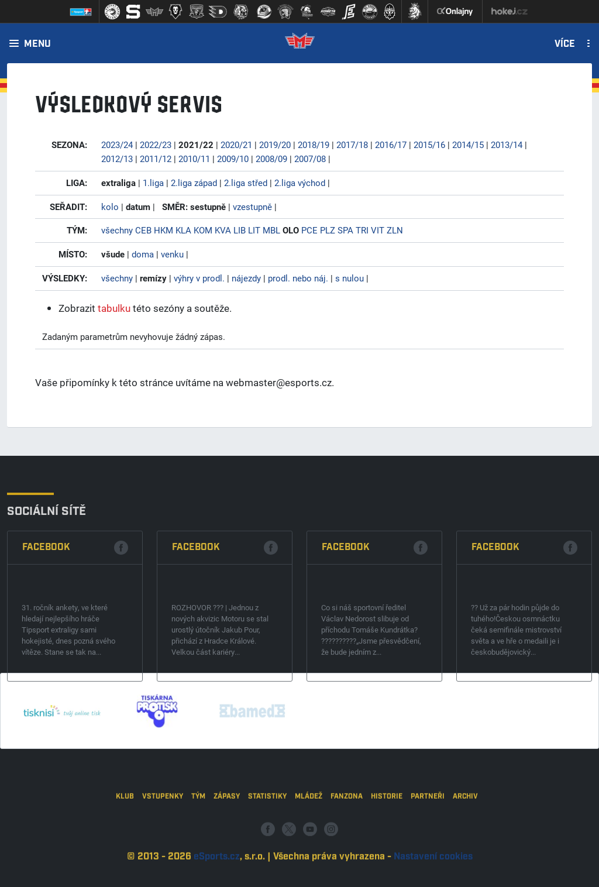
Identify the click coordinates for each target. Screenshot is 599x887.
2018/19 (313, 144)
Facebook (46, 616)
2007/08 (310, 158)
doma (143, 254)
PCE (309, 230)
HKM (163, 230)
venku (172, 254)
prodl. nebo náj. (298, 278)
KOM (203, 230)
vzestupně (252, 206)
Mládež (308, 837)
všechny (117, 230)
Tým (198, 837)
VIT (377, 230)
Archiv (465, 837)
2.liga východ (299, 182)
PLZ (327, 230)
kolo (110, 206)
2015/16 (429, 144)
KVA (223, 230)
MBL (271, 230)
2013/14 (506, 144)
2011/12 (155, 158)
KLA (183, 230)
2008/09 (271, 158)
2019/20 (275, 144)
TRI (362, 230)
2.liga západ (194, 182)
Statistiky (267, 837)
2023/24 (117, 144)
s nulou (349, 278)
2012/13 (117, 158)
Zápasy (227, 837)
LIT (254, 230)
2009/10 (233, 158)
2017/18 (352, 144)
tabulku (114, 308)
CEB (143, 230)
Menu (37, 44)
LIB (239, 230)
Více (565, 44)
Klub (125, 837)
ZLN (395, 230)
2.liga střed (245, 182)
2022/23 (155, 144)
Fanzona (347, 837)
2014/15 (468, 144)
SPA (345, 230)
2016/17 (391, 144)
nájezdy (246, 278)
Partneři (428, 837)
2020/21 (236, 144)
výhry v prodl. (199, 278)
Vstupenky (162, 837)
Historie (386, 837)
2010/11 (194, 158)
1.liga (153, 182)
